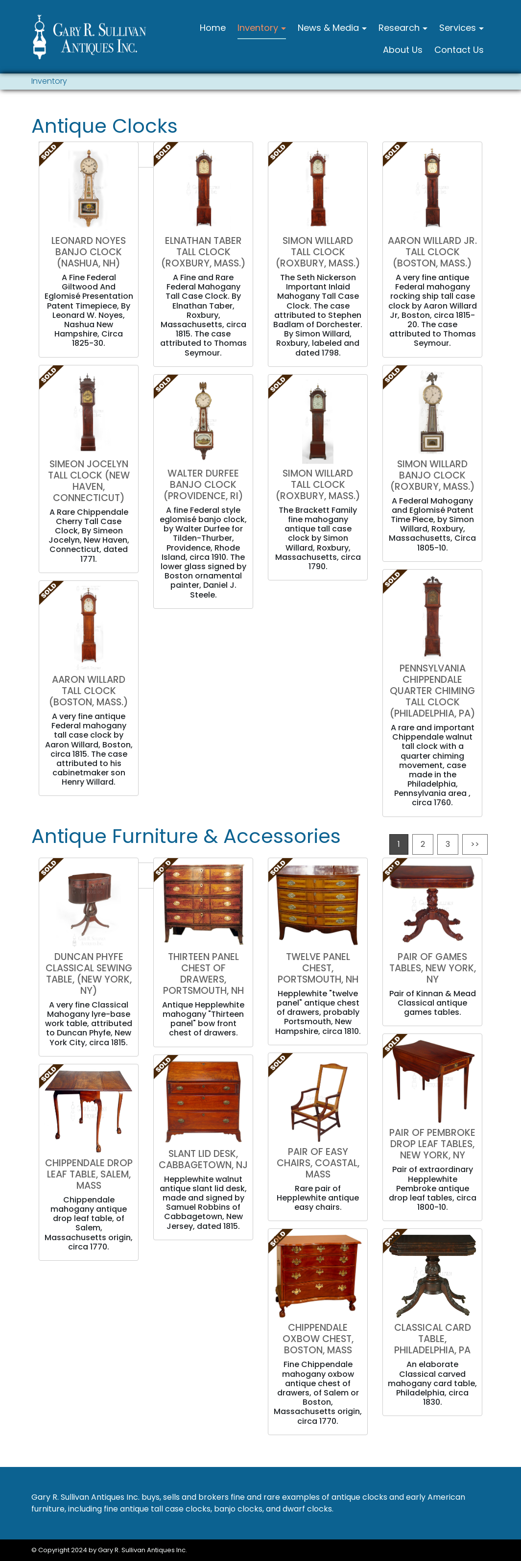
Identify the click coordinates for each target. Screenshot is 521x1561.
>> (475, 844)
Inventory (259, 28)
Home (213, 28)
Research (400, 28)
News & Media (329, 28)
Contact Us (459, 50)
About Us (403, 50)
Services (458, 28)
